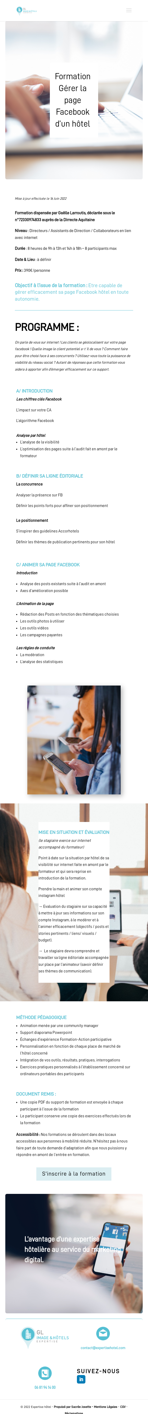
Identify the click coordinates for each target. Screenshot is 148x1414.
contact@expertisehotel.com (103, 1348)
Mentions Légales (105, 1406)
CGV (122, 1406)
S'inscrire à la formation (74, 1174)
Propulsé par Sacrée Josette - (74, 1406)
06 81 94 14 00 (44, 1388)
